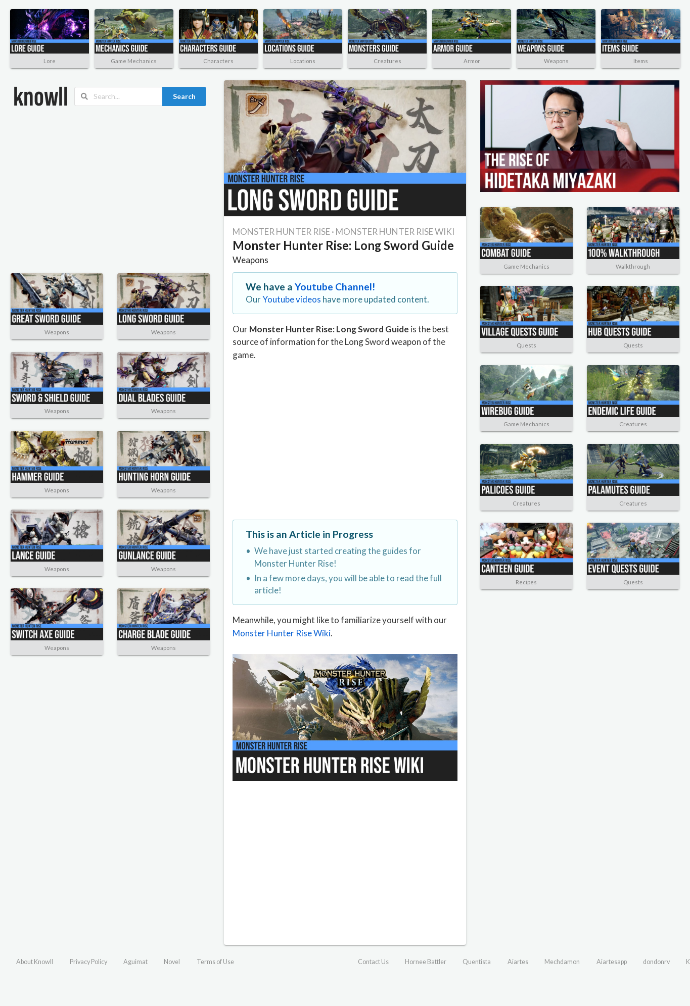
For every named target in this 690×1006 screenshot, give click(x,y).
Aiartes (518, 962)
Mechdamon (562, 962)
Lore (49, 61)
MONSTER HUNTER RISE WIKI (395, 231)
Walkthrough (633, 266)
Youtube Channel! (335, 286)
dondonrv (656, 962)
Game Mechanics (134, 61)
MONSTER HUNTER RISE (281, 231)
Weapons (556, 61)
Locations (302, 61)
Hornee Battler (425, 962)
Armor (472, 61)
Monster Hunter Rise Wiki (282, 633)
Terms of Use (215, 962)
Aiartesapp (611, 962)
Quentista (477, 962)
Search (184, 96)
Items (640, 61)
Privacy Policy (88, 962)
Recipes (526, 582)
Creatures (387, 61)
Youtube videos (291, 299)
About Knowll (34, 962)
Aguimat (135, 962)
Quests (526, 345)
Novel (172, 962)
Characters (218, 61)
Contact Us (373, 962)
